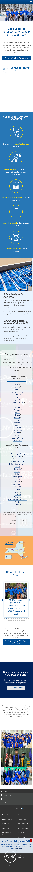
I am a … (4, 799)
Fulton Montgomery (17, 402)
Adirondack (17, 384)
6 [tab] (15, 618)
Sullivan (17, 433)
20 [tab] (24, 620)
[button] (24, 14)
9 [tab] (22, 618)
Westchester (17, 440)
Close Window (16, 851)
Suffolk (17, 435)
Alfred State (16, 456)
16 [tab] (15, 620)
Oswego (18, 494)
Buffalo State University (17, 464)
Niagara (17, 417)
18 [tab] (19, 620)
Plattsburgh (18, 497)
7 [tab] (17, 618)
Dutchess (17, 395)
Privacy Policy (17, 848)
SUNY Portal (21, 837)
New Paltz (17, 487)
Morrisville (17, 484)
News (19, 815)
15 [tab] (13, 620)
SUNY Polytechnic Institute (17, 499)
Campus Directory (6, 795)
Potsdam (18, 502)
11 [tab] (26, 618)
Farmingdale (17, 477)
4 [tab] (11, 618)
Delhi (17, 474)
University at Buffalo (18, 461)
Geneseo (17, 482)
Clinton (17, 390)
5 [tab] (13, 618)
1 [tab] (4, 618)
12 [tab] (28, 618)
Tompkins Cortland (17, 438)
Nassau (17, 415)
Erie (17, 397)
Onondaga (17, 423)
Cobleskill (17, 469)
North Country (17, 420)
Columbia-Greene (17, 392)
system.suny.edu (16, 808)
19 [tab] (22, 620)
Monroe (17, 412)
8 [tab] (19, 618)
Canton (17, 466)
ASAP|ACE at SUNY (16, 688)
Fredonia (18, 479)
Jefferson (17, 410)
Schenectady (17, 430)
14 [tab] (11, 620)
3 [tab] (9, 618)
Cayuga (17, 387)
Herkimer (17, 405)
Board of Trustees (23, 828)
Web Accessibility (23, 823)
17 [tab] (17, 620)
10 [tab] (24, 618)
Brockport (16, 459)
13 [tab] (9, 620)
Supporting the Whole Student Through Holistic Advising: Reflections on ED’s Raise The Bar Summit (16, 642)
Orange (17, 425)
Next (29, 600)
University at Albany (18, 454)
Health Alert (21, 832)
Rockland (18, 428)
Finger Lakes (17, 400)
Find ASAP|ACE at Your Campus (16, 58)
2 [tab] (6, 618)
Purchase (17, 505)
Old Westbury (17, 489)
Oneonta (18, 492)
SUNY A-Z (4, 802)
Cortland (17, 471)
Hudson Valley (17, 407)
